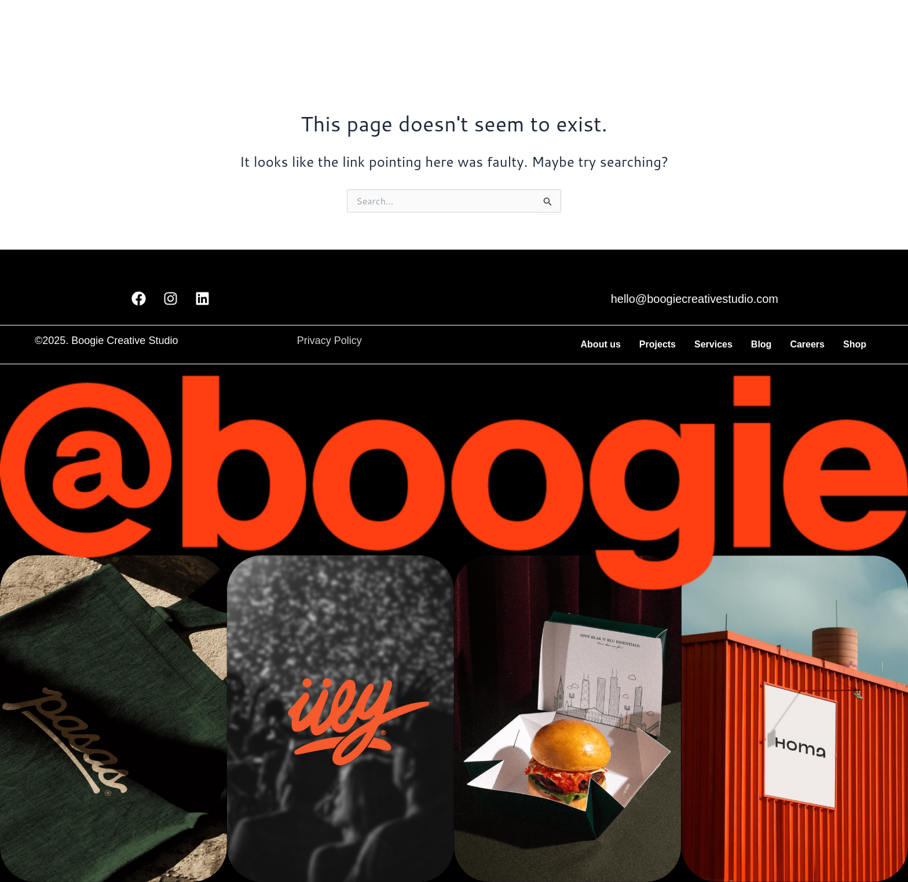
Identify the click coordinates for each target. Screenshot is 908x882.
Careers (807, 344)
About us (601, 344)
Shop (854, 344)
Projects (657, 344)
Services (713, 344)
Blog (761, 344)
